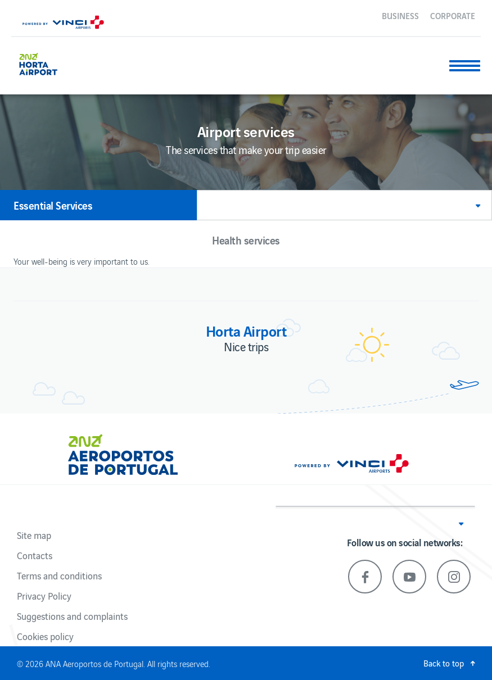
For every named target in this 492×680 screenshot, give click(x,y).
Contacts (34, 555)
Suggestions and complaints (72, 616)
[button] (344, 205)
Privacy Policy (44, 595)
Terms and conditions (59, 575)
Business (400, 15)
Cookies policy (45, 636)
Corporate (452, 15)
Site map (34, 535)
